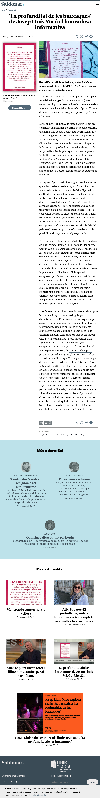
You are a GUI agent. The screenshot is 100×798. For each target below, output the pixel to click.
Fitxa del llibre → (19, 107)
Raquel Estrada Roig (77, 435)
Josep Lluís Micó (44, 435)
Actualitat (12, 9)
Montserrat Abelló (52, 369)
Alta (92, 782)
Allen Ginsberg (57, 358)
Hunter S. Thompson (80, 350)
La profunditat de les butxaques (65, 157)
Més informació (39, 794)
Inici (3, 9)
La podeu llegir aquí (62, 90)
